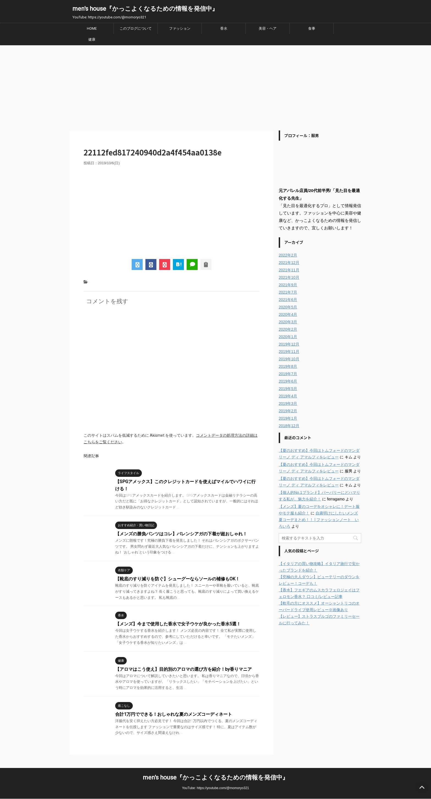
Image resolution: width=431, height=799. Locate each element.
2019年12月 (289, 344)
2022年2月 (288, 255)
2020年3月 (288, 322)
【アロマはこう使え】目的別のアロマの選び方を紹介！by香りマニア (183, 669)
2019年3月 (288, 403)
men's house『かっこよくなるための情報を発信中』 (145, 8)
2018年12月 (289, 426)
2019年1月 (288, 418)
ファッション (179, 28)
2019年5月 (288, 388)
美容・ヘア (268, 28)
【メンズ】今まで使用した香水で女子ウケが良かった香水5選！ (178, 624)
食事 (311, 28)
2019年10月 (289, 359)
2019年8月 (288, 366)
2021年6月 (288, 299)
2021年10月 (289, 277)
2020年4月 (288, 314)
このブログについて (136, 28)
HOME (92, 28)
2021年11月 (289, 270)
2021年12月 (289, 262)
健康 (91, 39)
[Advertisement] (215, 86)
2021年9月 (288, 285)
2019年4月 (288, 396)
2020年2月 (288, 329)
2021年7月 (288, 292)
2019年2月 (288, 411)
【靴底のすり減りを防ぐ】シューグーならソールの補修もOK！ (177, 578)
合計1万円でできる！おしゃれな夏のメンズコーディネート (173, 714)
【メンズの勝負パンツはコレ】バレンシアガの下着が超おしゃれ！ (181, 533)
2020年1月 (288, 337)
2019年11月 (289, 351)
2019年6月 (288, 381)
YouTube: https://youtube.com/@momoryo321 (215, 788)
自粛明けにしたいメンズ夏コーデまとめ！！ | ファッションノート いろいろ (319, 519)
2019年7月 (288, 374)
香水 (223, 28)
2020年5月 (288, 307)
